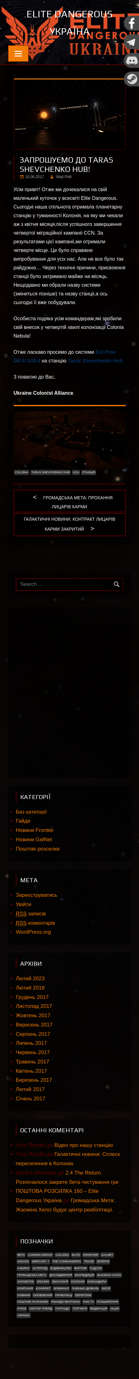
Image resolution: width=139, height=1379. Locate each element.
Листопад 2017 (34, 1006)
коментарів (35, 923)
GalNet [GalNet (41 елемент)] (107, 1254)
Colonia (21, 472)
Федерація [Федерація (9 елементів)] (98, 1308)
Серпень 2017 (33, 1034)
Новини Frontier (35, 830)
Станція (88, 472)
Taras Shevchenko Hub (95, 360)
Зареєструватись (36, 895)
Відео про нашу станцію (83, 1145)
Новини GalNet (34, 839)
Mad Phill (64, 177)
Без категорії (31, 812)
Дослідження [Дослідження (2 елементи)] (61, 1275)
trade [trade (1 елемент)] (89, 1261)
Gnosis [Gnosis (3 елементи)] (23, 1261)
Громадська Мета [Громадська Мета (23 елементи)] (32, 1275)
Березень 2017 (34, 1080)
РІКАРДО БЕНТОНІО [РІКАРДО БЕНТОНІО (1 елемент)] (65, 1301)
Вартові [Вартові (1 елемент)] (80, 1268)
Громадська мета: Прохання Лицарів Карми (78, 500)
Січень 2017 (30, 1099)
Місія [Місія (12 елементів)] (106, 1288)
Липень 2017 (31, 1043)
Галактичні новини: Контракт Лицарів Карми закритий (69, 523)
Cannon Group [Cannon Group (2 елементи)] (40, 1254)
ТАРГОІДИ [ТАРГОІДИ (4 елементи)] (62, 1308)
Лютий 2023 (30, 978)
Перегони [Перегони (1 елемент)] (83, 1295)
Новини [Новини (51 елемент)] (23, 1295)
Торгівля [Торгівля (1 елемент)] (80, 1308)
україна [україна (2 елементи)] (23, 1315)
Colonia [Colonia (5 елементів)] (62, 1254)
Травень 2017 (32, 1062)
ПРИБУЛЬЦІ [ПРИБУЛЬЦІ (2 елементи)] (63, 1295)
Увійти (23, 904)
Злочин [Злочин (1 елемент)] (43, 1281)
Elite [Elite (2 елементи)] (76, 1254)
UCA (76, 472)
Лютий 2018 (30, 988)
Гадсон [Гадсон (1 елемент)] (96, 1268)
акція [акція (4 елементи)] (114, 1308)
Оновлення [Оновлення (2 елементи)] (42, 1295)
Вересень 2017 (34, 1025)
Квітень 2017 (31, 1071)
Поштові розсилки (38, 849)
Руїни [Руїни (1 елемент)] (21, 1308)
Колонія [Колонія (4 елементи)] (77, 1281)
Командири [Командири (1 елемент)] (96, 1281)
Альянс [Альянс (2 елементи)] (23, 1268)
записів (31, 914)
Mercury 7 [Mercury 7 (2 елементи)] (40, 1261)
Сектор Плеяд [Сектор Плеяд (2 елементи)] (40, 1308)
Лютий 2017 (30, 1089)
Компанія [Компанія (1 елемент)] (25, 1288)
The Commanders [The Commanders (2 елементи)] (66, 1261)
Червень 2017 (33, 1052)
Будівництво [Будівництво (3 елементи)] (60, 1268)
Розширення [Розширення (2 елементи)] (107, 1301)
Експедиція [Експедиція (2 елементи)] (84, 1275)
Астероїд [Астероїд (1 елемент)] (40, 1268)
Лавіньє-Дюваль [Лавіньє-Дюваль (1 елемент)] (85, 1288)
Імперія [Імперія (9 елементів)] (103, 1261)
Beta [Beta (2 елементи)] (21, 1254)
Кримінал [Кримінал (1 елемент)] (61, 1288)
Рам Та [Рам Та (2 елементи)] (88, 1301)
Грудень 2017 (32, 997)
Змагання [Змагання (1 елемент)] (60, 1281)
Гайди (23, 821)
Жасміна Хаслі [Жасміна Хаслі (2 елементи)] (109, 1275)
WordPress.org (33, 932)
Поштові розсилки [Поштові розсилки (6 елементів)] (32, 1301)
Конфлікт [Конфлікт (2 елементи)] (43, 1288)
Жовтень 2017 (33, 1015)
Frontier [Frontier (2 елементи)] (90, 1254)
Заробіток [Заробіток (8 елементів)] (25, 1281)
